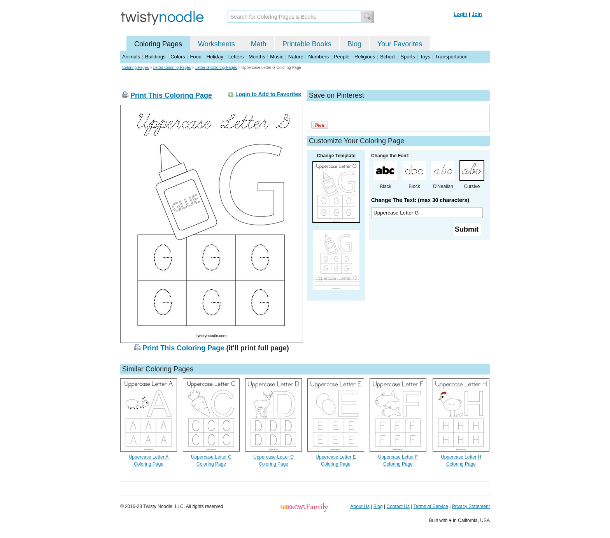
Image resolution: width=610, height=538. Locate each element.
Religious (364, 57)
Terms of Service (430, 506)
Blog (354, 44)
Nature (295, 57)
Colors (177, 57)
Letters (236, 57)
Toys (425, 57)
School (388, 57)
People (341, 57)
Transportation (451, 57)
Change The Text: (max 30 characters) (420, 200)
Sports (407, 57)
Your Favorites (399, 44)
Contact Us (398, 506)
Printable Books (306, 44)
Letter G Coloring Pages (216, 67)
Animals (131, 57)
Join (477, 14)
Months (257, 57)
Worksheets (216, 44)
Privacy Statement (471, 506)
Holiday (215, 57)
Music (276, 57)
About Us (360, 506)
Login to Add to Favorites (268, 94)
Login (460, 14)
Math (258, 44)
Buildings (155, 57)
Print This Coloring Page (171, 95)
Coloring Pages (158, 44)
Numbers (318, 57)
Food (196, 57)
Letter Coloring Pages (172, 67)
